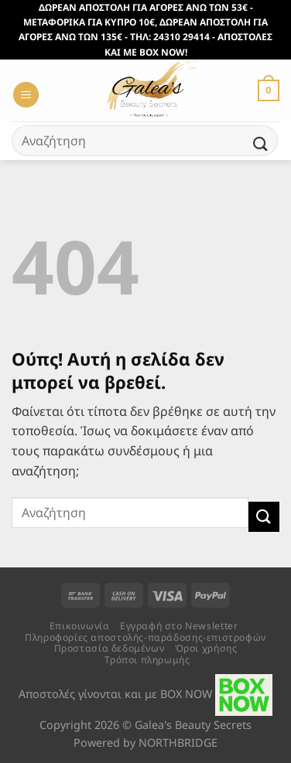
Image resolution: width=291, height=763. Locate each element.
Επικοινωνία (80, 625)
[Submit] (260, 144)
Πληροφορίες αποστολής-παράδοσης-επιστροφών (145, 637)
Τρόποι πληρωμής (147, 659)
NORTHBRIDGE (178, 742)
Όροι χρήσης (206, 648)
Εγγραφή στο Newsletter (179, 625)
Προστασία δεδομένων (109, 648)
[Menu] (26, 94)
